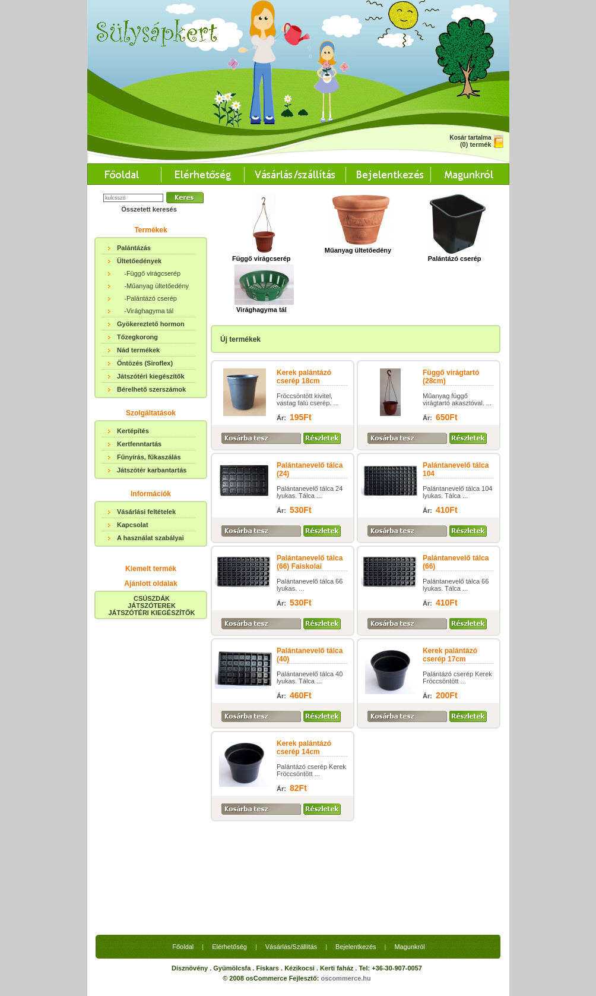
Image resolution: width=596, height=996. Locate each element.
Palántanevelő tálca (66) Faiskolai (310, 562)
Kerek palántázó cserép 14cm (304, 747)
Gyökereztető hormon (151, 323)
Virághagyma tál (264, 306)
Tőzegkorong (137, 337)
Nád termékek (138, 350)
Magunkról (409, 836)
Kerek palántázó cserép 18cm (304, 376)
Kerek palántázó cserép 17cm (450, 655)
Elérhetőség (229, 836)
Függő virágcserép (261, 255)
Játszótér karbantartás (151, 470)
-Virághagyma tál (148, 310)
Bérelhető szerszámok (151, 389)
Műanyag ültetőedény (358, 246)
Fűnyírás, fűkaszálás (149, 457)
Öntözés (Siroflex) (145, 363)
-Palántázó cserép (150, 298)
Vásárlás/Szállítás (291, 836)
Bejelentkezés (355, 836)
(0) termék (476, 144)
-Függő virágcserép (152, 273)
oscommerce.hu (345, 868)
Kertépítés (133, 430)
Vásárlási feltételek (146, 511)
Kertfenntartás (139, 443)
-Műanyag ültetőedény (156, 285)
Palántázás (134, 247)
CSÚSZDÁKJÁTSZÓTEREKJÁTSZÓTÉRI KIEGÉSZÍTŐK (151, 605)
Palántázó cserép (457, 255)
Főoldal (183, 836)
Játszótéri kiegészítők (151, 376)
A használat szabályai (150, 537)
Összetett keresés (149, 209)
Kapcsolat (132, 524)
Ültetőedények (139, 260)
